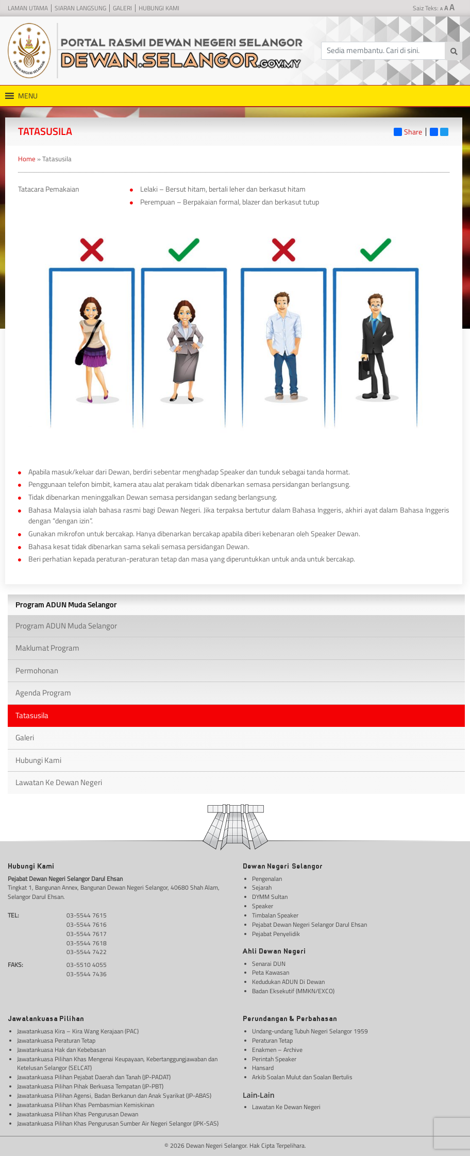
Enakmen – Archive (277, 1050)
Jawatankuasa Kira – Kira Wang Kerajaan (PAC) (78, 1031)
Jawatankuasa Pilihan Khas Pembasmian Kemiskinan (85, 1105)
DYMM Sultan (270, 897)
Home (27, 159)
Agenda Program (43, 693)
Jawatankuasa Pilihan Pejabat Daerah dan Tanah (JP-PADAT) (94, 1077)
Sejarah (262, 887)
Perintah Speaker (274, 1059)
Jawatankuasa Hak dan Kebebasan (61, 1050)
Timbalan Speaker (275, 915)
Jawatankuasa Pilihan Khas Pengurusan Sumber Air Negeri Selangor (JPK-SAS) (118, 1123)
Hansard (263, 1068)
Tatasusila (31, 715)
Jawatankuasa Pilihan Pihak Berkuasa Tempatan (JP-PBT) (90, 1086)
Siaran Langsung (80, 8)
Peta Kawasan (270, 972)
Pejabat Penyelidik (276, 934)
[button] (28, 96)
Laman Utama (28, 8)
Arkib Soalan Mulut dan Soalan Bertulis (302, 1077)
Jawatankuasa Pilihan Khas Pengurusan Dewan (77, 1114)
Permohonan (36, 670)
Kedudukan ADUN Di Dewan (288, 982)
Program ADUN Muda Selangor (66, 626)
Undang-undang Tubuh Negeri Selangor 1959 (310, 1031)
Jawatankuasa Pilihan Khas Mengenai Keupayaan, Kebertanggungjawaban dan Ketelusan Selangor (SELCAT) (117, 1064)
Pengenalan (267, 879)
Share (408, 132)
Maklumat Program (47, 648)
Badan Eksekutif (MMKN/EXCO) (293, 991)
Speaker (262, 906)
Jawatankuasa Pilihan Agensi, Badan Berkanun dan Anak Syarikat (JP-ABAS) (114, 1096)
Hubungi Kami (159, 8)
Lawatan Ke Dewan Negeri (58, 782)
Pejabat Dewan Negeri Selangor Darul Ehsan (309, 925)
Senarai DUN (269, 964)
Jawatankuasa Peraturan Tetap (56, 1040)
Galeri (122, 8)
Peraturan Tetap (272, 1040)
